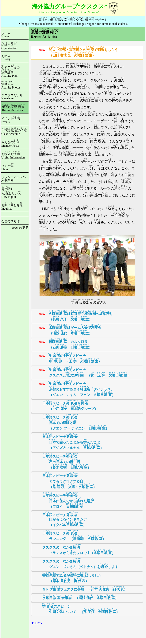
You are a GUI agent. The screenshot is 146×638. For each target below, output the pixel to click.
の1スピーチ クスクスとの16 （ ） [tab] (81, 371)
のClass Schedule (14, 132)
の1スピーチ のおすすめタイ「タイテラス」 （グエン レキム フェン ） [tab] (74, 388)
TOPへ (36, 623)
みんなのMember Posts (10, 144)
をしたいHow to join (11, 192)
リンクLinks (7, 167)
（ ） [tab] (75, 597)
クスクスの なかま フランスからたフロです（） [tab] (74, 549)
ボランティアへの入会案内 (13, 178)
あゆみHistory (5, 57)
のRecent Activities (13, 108)
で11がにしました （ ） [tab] (67, 577)
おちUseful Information (13, 155)
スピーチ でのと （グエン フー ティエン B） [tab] (71, 422)
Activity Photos (10, 85)
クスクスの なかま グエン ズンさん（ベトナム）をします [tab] (75, 563)
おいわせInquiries (12, 207)
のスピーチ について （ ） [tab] (76, 608)
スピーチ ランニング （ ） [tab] (69, 535)
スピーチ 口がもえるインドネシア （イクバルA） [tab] (60, 519)
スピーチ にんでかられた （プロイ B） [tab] (63, 500)
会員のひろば (10, 221)
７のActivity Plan (10, 71)
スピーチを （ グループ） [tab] (65, 405)
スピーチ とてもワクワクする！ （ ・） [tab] (65, 480)
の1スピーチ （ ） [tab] (67, 357)
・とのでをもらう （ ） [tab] (75, 51)
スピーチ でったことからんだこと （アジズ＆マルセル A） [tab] (68, 441)
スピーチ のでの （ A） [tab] (62, 461)
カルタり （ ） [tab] (62, 343)
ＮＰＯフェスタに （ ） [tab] (80, 588)
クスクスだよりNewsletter (12, 97)
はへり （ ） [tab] (73, 315)
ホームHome (5, 35)
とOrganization (9, 46)
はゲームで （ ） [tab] (67, 329)
